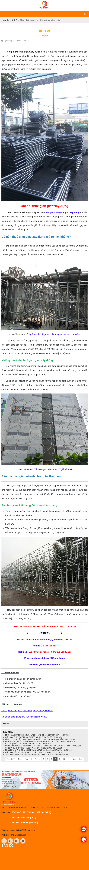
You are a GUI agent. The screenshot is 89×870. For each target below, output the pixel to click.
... (39, 759)
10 (64, 759)
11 (69, 759)
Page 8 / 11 (11, 759)
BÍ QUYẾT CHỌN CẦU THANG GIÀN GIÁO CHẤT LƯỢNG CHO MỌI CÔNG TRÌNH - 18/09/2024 (40, 739)
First (20, 759)
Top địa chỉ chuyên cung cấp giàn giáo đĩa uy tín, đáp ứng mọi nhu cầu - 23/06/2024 (36, 754)
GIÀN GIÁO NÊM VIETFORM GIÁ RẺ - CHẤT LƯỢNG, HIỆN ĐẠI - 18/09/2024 (33, 752)
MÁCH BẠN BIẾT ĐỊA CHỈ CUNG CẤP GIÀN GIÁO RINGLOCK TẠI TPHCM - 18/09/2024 (37, 735)
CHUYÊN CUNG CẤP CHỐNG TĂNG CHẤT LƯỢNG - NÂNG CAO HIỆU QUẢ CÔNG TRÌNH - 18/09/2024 (43, 746)
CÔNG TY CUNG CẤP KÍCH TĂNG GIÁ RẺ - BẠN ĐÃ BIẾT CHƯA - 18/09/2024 (33, 748)
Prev (26, 759)
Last (80, 759)
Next (74, 759)
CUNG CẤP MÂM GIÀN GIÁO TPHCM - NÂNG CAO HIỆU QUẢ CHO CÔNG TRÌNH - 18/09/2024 (40, 742)
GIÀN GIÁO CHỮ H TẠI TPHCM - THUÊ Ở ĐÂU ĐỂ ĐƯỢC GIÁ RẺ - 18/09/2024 (33, 737)
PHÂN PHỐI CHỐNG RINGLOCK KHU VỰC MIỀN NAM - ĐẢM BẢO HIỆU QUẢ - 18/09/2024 (38, 750)
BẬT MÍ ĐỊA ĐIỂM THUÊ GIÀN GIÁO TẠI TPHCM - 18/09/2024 (28, 744)
